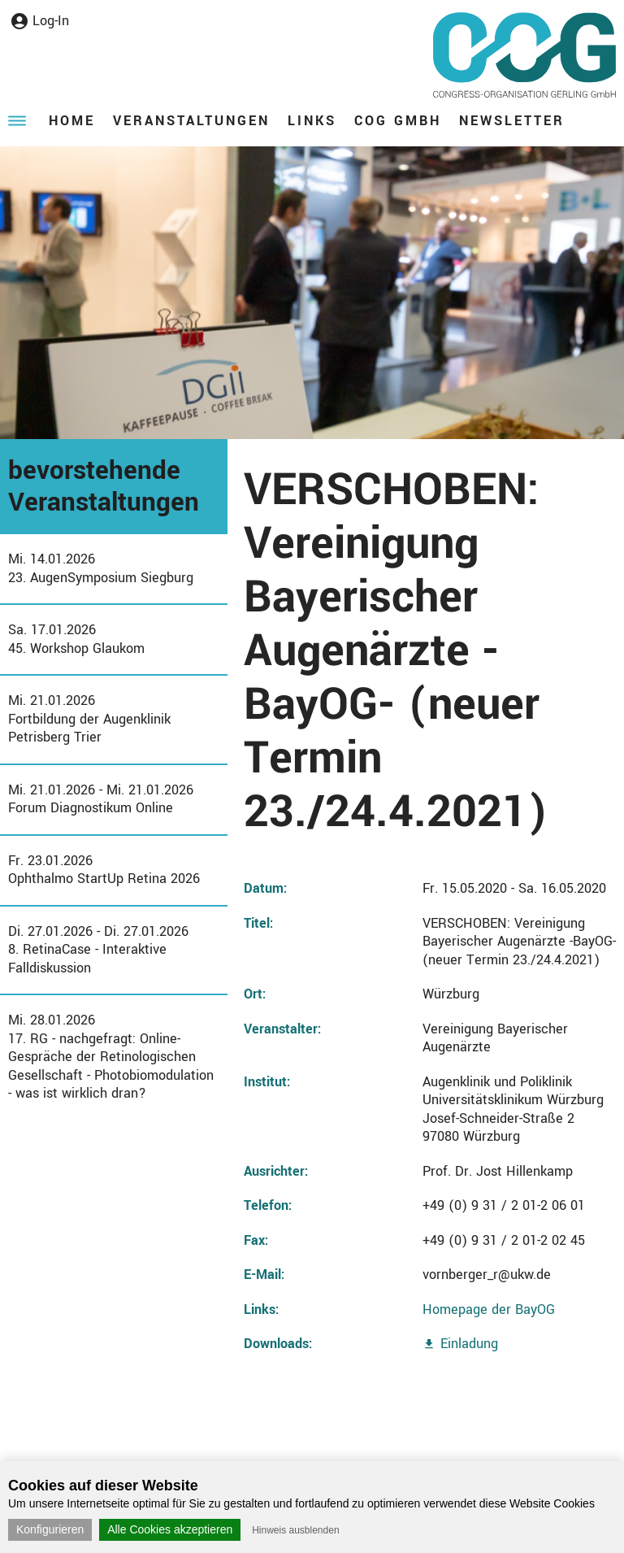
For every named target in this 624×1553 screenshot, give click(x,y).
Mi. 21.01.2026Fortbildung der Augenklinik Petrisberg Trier (89, 718)
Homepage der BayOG (488, 1309)
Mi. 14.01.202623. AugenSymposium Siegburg (100, 568)
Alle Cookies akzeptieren (169, 1529)
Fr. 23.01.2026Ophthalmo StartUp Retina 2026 (104, 870)
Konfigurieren (50, 1529)
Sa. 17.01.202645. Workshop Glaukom (76, 639)
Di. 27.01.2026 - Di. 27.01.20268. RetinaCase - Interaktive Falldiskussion (98, 949)
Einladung (469, 1343)
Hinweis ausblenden (295, 1530)
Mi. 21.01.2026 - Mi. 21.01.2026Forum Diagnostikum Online (100, 799)
